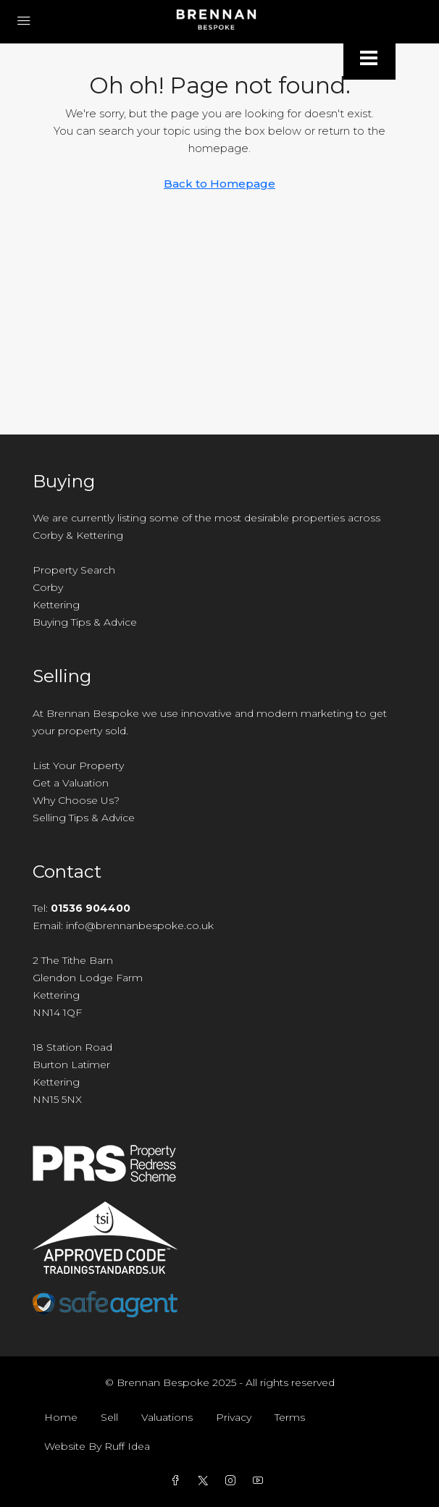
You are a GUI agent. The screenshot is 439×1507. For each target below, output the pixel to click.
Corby (48, 587)
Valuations (167, 1417)
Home (61, 1417)
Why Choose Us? (76, 800)
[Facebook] (178, 1480)
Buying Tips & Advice (85, 622)
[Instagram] (233, 1480)
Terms (290, 1417)
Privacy (233, 1417)
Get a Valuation (71, 782)
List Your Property (78, 765)
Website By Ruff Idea (97, 1446)
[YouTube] (261, 1480)
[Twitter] (206, 1480)
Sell (109, 1417)
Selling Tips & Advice (84, 817)
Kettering (56, 604)
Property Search (74, 569)
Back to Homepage (219, 183)
